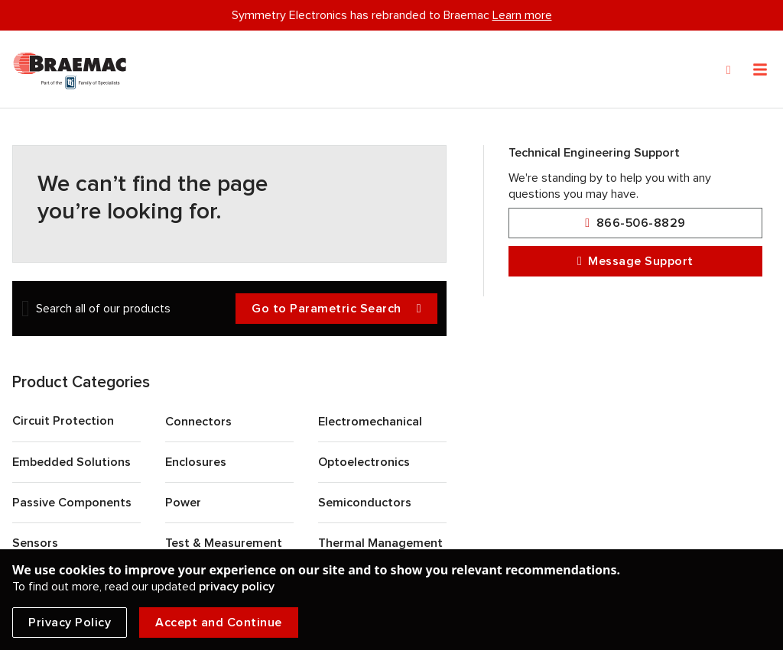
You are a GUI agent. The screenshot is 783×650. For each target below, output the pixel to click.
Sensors (35, 543)
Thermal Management (380, 543)
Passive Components (72, 502)
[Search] (728, 70)
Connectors (198, 422)
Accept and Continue (218, 622)
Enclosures (195, 462)
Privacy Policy (69, 622)
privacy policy (237, 586)
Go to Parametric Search (336, 309)
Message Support (635, 262)
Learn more (522, 15)
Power (183, 502)
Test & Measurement (223, 543)
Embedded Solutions (71, 462)
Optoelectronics (364, 462)
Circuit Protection (63, 421)
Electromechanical (370, 422)
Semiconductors (364, 502)
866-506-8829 (635, 223)
